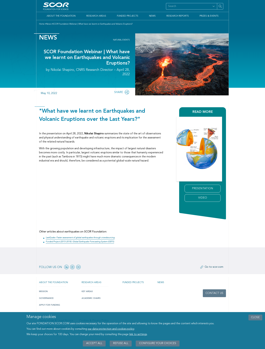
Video (202, 198)
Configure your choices (157, 343)
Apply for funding (49, 305)
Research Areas (96, 16)
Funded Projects (127, 16)
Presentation (202, 188)
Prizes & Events (209, 16)
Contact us (214, 293)
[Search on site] (188, 6)
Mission (43, 292)
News (152, 16)
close (255, 317)
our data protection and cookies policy (111, 329)
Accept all (94, 343)
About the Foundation (61, 16)
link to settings (138, 334)
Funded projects (133, 282)
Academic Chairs (91, 298)
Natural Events (121, 40)
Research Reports (177, 16)
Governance (46, 298)
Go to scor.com (214, 267)
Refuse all (120, 343)
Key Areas (87, 292)
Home (42, 24)
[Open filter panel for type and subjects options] (213, 6)
